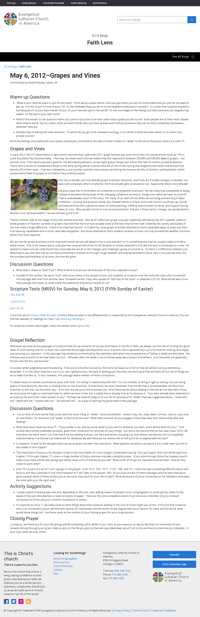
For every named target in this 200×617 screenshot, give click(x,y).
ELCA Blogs (10, 66)
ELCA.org (11, 3)
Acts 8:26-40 (17, 294)
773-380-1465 (116, 578)
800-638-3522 (123, 571)
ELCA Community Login (174, 564)
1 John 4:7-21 (17, 301)
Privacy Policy (121, 610)
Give (55, 573)
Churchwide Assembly (53, 3)
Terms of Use (140, 610)
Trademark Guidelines (163, 610)
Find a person (61, 562)
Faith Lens (25, 66)
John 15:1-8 (16, 308)
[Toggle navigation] (183, 57)
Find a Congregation (65, 558)
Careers (58, 569)
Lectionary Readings (71, 319)
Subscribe (174, 554)
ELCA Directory (100, 3)
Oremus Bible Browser (43, 315)
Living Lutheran (29, 3)
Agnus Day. (83, 325)
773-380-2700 (120, 574)
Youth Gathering (78, 3)
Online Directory (63, 566)
